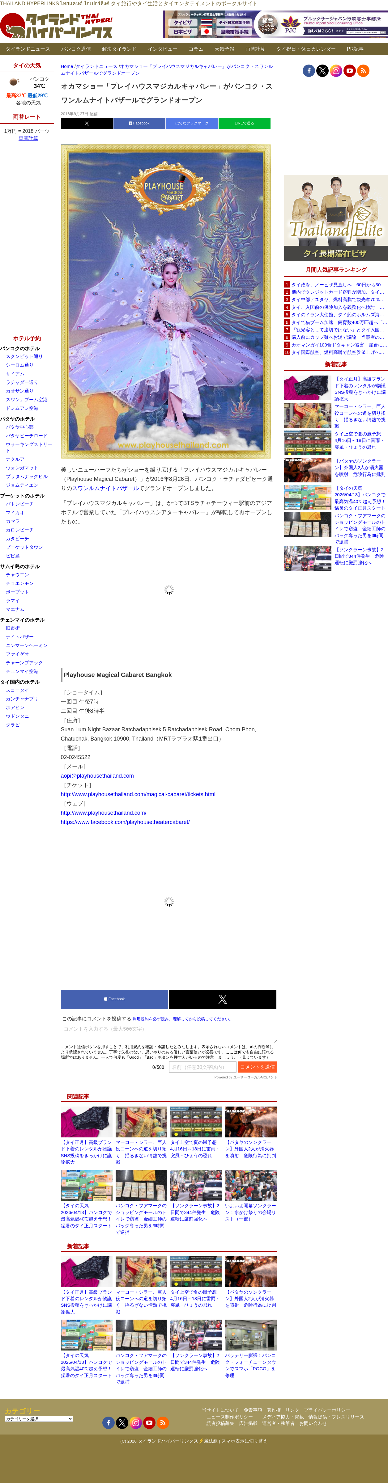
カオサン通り (20, 390)
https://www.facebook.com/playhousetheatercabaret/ (125, 822)
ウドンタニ (17, 716)
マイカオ (15, 512)
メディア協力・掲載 (283, 1416)
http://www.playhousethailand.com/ (104, 813)
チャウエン (17, 574)
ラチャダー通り (22, 382)
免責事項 (253, 1410)
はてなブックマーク (192, 123)
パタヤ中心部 (20, 427)
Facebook (139, 123)
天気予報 (224, 49)
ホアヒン (15, 707)
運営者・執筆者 (278, 1423)
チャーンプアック (24, 662)
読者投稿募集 (220, 1423)
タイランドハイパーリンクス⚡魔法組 (178, 1440)
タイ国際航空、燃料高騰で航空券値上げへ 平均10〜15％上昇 (340, 352)
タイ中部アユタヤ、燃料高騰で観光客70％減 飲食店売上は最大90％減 (340, 299)
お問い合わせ (313, 1423)
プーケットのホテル (22, 495)
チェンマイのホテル (22, 620)
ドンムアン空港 (22, 408)
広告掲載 (248, 1423)
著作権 (274, 1410)
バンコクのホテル (20, 348)
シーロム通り (20, 365)
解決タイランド (119, 49)
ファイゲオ (17, 654)
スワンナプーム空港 (27, 399)
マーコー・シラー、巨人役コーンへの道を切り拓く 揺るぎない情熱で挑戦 (360, 416)
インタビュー (162, 49)
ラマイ (13, 600)
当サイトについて (220, 1410)
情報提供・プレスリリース (336, 1416)
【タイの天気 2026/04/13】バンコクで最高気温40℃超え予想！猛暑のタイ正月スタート (360, 497)
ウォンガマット (22, 467)
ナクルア (15, 459)
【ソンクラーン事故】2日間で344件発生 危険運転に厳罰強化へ (195, 1212)
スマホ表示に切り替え (244, 1440)
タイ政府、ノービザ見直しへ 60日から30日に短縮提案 (340, 284)
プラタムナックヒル (27, 476)
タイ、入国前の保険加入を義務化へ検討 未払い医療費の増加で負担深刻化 (340, 307)
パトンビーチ (20, 503)
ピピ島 (13, 555)
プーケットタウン (24, 547)
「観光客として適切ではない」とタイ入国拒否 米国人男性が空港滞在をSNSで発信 (340, 329)
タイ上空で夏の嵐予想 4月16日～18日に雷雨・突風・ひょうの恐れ (195, 1149)
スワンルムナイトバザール (105, 488)
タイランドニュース (28, 49)
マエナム (15, 609)
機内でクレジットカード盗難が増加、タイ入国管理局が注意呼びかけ (340, 292)
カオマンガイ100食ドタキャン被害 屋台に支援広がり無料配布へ (340, 344)
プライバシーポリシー (327, 1410)
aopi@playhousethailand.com (97, 776)
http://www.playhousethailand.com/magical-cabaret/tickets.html (138, 794)
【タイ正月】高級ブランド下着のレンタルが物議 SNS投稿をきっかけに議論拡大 (361, 388)
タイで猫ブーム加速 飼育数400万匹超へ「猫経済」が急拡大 (340, 322)
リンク (292, 1410)
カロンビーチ (20, 529)
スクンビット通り (24, 356)
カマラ (13, 521)
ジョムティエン (22, 485)
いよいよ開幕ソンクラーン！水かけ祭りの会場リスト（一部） (250, 1212)
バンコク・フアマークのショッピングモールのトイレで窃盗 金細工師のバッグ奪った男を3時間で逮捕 (141, 1219)
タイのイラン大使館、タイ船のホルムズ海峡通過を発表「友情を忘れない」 (340, 314)
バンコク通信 (76, 49)
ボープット (17, 591)
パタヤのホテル (17, 419)
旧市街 (13, 628)
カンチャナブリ (22, 698)
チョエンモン (20, 583)
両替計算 (255, 49)
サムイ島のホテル (20, 566)
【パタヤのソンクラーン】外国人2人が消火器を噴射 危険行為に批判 (250, 1149)
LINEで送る (244, 123)
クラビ (13, 724)
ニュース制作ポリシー (230, 1416)
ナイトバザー (20, 636)
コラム (196, 49)
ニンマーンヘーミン (27, 645)
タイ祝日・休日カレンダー (306, 49)
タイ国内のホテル (20, 682)
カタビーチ (17, 538)
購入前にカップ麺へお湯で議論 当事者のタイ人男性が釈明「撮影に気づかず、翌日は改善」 (340, 337)
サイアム (15, 373)
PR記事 (355, 49)
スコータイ (17, 690)
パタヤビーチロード (27, 435)
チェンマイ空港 (22, 671)
